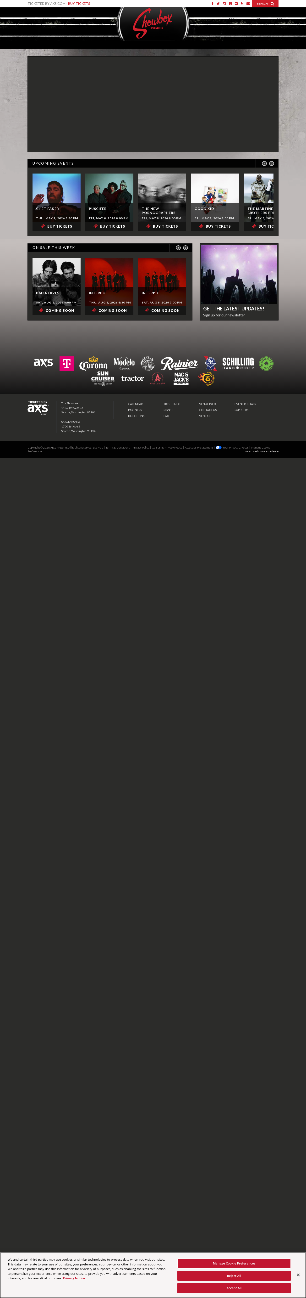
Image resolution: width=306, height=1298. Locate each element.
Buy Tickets (79, 3)
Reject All (234, 1276)
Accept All (234, 1288)
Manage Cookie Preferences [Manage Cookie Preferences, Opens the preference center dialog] (234, 1263)
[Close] (298, 1275)
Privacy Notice (74, 1278)
